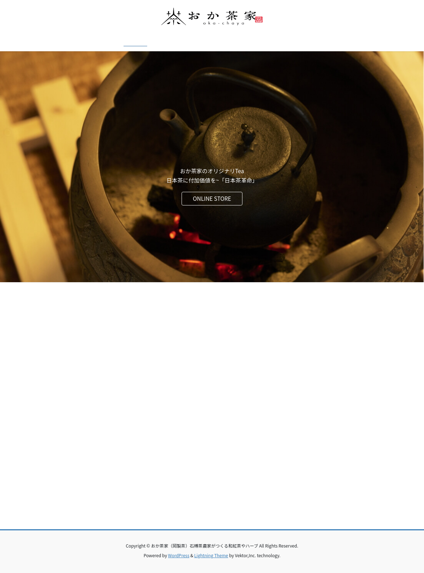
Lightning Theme (211, 555)
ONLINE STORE (212, 198)
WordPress (178, 555)
